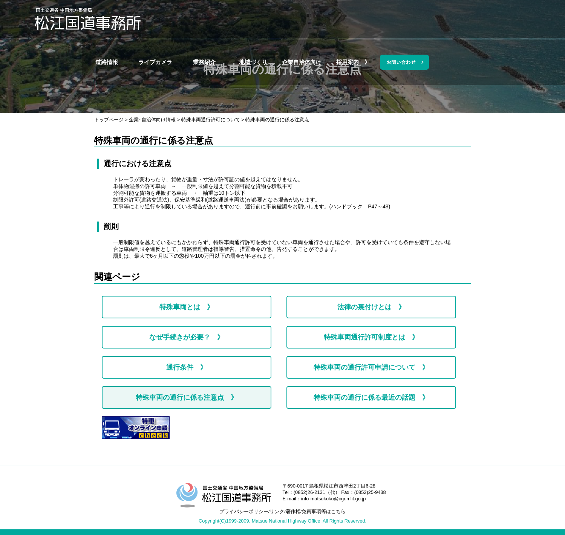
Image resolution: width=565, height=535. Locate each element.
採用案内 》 (438, 18)
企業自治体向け (389, 18)
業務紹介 (291, 18)
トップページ (109, 119)
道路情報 (193, 18)
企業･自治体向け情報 (152, 119)
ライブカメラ (243, 18)
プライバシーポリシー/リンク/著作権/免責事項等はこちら (282, 511)
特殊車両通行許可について (210, 119)
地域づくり (340, 18)
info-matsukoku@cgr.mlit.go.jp (333, 498)
